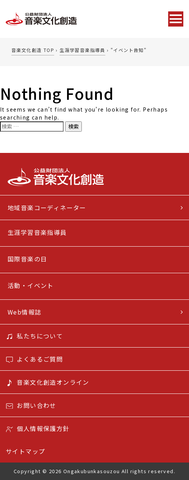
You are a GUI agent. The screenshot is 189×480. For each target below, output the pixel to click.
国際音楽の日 (27, 258)
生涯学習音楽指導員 (37, 232)
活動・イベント (31, 285)
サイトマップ (25, 451)
